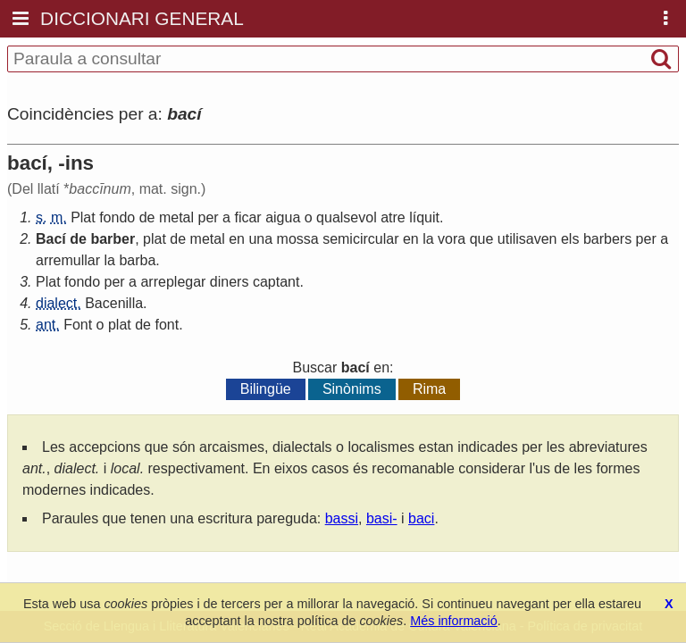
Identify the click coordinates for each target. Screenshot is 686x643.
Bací (51, 238)
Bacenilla (114, 303)
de (147, 217)
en (237, 238)
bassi (341, 518)
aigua (282, 217)
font (167, 324)
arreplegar (172, 281)
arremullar (68, 260)
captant (276, 281)
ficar (247, 217)
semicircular (360, 238)
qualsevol (346, 217)
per (208, 217)
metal (176, 217)
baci (421, 518)
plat (154, 238)
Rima (429, 389)
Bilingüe (265, 389)
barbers (607, 238)
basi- (381, 518)
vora (451, 238)
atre (393, 217)
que (482, 238)
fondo (117, 217)
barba (137, 260)
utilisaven (527, 238)
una (260, 238)
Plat (83, 217)
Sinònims (351, 389)
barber (112, 238)
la (427, 238)
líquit (424, 217)
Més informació (454, 621)
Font (77, 324)
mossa (298, 238)
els (570, 238)
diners (229, 281)
